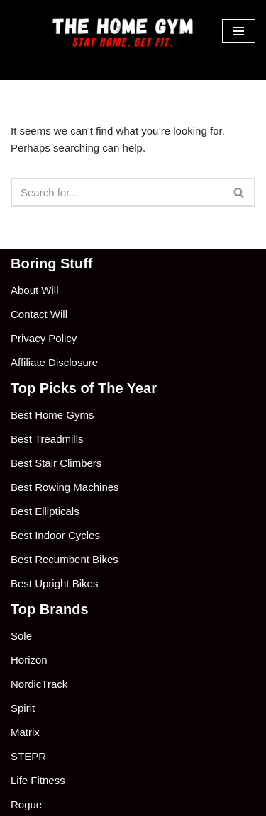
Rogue (26, 804)
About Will (35, 290)
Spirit (23, 708)
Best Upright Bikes (54, 583)
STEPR (28, 756)
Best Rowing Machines (65, 487)
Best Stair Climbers (56, 463)
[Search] (117, 192)
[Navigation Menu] (238, 31)
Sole (21, 636)
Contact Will (39, 314)
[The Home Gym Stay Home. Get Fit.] (126, 31)
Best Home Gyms (52, 415)
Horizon (29, 660)
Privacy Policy (44, 338)
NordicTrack (39, 684)
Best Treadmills (47, 439)
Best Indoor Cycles (55, 535)
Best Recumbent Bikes (64, 559)
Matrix (25, 732)
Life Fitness (38, 780)
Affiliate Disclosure (54, 362)
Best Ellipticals (45, 511)
